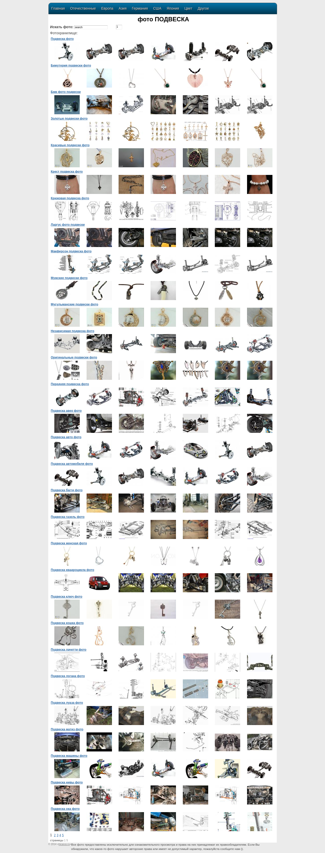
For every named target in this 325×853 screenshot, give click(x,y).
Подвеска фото (62, 39)
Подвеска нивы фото (67, 782)
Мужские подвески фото (69, 278)
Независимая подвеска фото (72, 331)
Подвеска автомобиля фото (72, 464)
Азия (122, 8)
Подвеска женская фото (69, 543)
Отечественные (83, 8)
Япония (173, 8)
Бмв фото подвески (66, 92)
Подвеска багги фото (67, 490)
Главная (58, 8)
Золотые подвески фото (69, 118)
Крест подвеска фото (67, 171)
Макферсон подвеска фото (71, 251)
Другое (203, 8)
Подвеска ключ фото (66, 596)
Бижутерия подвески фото (71, 65)
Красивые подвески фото (70, 145)
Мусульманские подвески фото (74, 304)
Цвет (188, 8)
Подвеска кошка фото (67, 623)
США (157, 8)
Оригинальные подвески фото (74, 357)
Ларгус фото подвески (68, 224)
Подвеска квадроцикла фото (72, 570)
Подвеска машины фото (69, 756)
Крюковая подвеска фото (70, 198)
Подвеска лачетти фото (68, 649)
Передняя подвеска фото (70, 384)
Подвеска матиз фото (67, 729)
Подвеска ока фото (65, 809)
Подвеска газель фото (68, 517)
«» (64, 844)
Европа (107, 8)
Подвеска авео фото (66, 411)
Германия (140, 8)
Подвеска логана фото (68, 676)
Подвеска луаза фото (67, 702)
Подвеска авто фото (66, 437)
